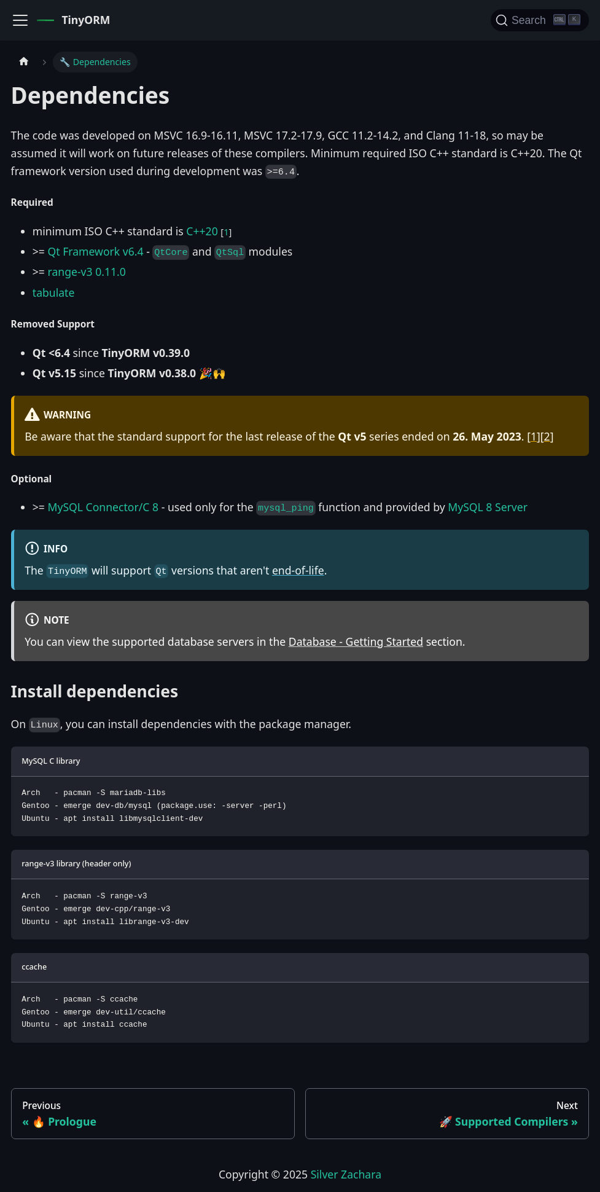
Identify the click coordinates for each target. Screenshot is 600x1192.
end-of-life (298, 570)
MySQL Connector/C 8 (102, 507)
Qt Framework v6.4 (95, 251)
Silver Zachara (346, 1174)
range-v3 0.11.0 (86, 271)
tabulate (54, 292)
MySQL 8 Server (488, 507)
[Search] (540, 20)
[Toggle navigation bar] (20, 20)
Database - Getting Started (356, 641)
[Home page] (24, 62)
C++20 (201, 231)
